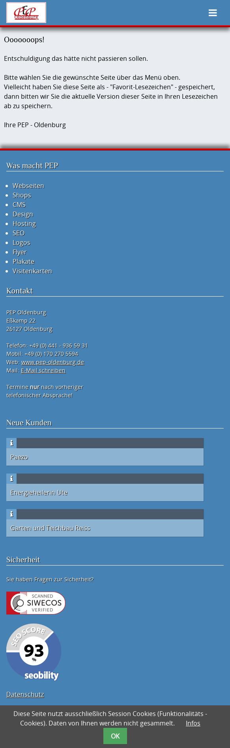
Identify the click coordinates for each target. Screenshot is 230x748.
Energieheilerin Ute (38, 492)
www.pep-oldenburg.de (52, 362)
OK (115, 736)
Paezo (19, 457)
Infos (193, 723)
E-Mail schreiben (43, 370)
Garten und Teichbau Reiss (50, 528)
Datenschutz (25, 694)
